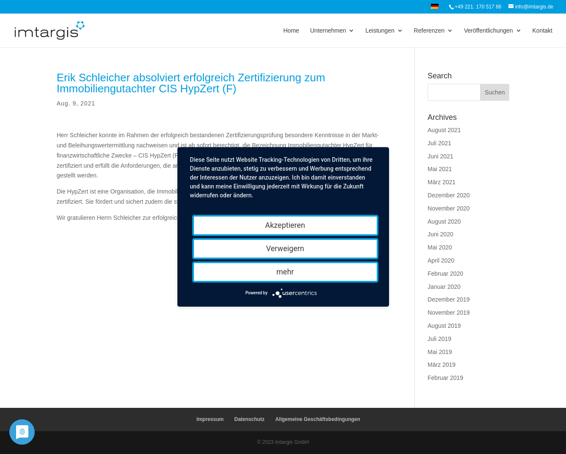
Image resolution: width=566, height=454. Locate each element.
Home (291, 31)
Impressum (210, 419)
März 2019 (442, 364)
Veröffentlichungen (488, 31)
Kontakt (542, 31)
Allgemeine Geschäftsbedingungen (317, 419)
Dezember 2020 (449, 195)
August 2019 (444, 325)
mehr (285, 271)
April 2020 (441, 260)
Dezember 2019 (449, 299)
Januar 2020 (444, 286)
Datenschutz (249, 419)
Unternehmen (328, 31)
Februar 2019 (445, 377)
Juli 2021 (439, 143)
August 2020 (444, 221)
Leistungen (380, 31)
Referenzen (429, 31)
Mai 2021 (440, 169)
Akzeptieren (285, 225)
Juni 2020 (440, 234)
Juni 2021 (440, 156)
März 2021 (442, 182)
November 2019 (449, 312)
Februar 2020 (445, 273)
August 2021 (444, 130)
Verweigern (285, 248)
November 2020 (449, 208)
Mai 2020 (440, 247)
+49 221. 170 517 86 (478, 7)
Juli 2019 (439, 338)
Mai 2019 (440, 352)
